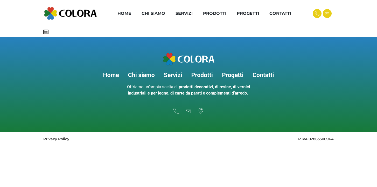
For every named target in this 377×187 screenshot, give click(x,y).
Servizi (184, 13)
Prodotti (214, 13)
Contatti (280, 13)
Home (124, 13)
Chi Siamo (153, 13)
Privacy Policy (56, 136)
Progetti (248, 13)
